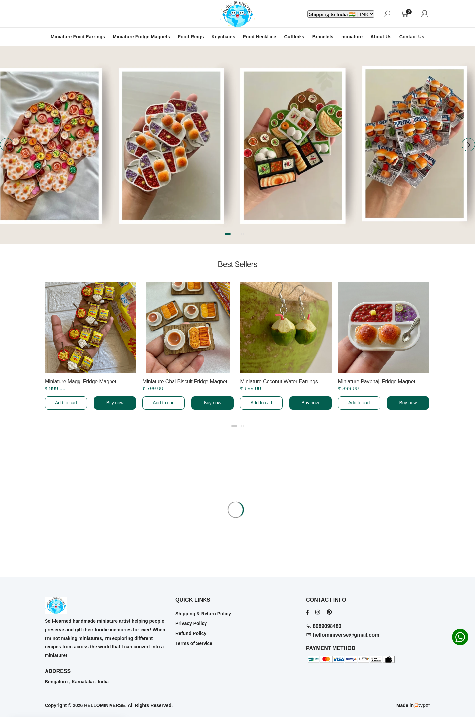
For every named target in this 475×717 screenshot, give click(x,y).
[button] (228, 234)
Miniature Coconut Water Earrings (279, 381)
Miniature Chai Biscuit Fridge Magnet (184, 381)
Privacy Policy (191, 623)
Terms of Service (193, 643)
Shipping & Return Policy (203, 613)
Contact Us (411, 36)
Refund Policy (190, 633)
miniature (352, 36)
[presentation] (6, 144)
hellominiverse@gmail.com (342, 635)
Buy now (115, 402)
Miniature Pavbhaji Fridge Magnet (376, 381)
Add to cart (66, 402)
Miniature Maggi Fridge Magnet (80, 381)
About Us (380, 36)
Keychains (223, 36)
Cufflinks (294, 36)
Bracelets (322, 36)
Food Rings (191, 36)
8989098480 (323, 626)
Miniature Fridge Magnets (141, 36)
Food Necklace (259, 36)
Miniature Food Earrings (78, 36)
